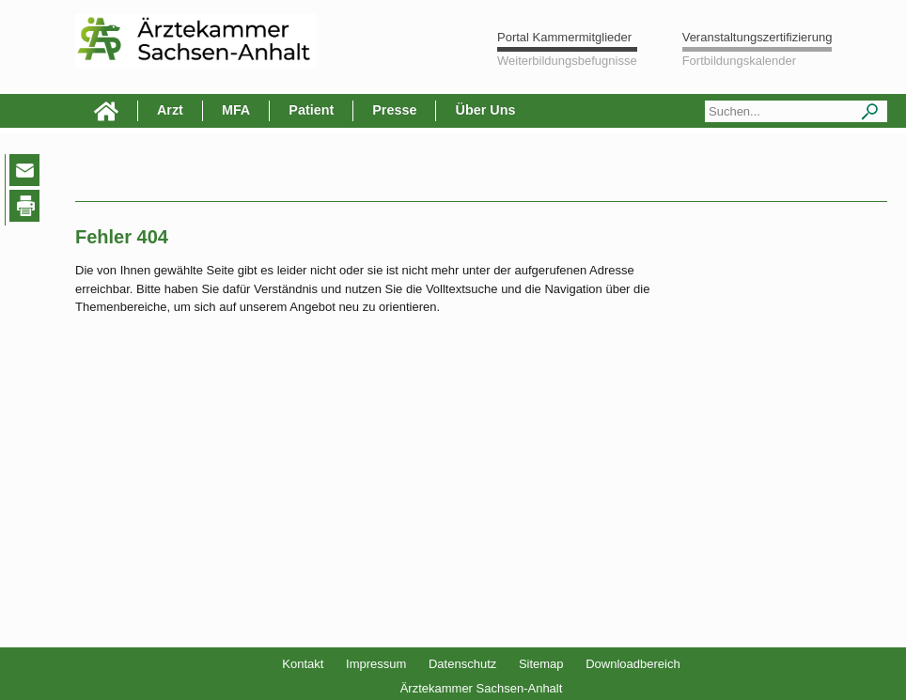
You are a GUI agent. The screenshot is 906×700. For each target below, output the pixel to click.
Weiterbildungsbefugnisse (567, 61)
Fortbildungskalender (739, 61)
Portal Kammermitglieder (564, 37)
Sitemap (541, 664)
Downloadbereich (633, 664)
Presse (394, 109)
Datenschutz (462, 664)
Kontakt (302, 664)
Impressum (376, 664)
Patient (311, 109)
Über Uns (485, 109)
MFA (236, 109)
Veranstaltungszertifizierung (757, 37)
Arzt (170, 109)
